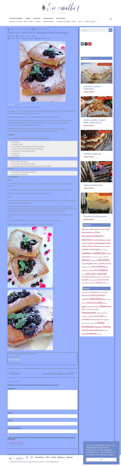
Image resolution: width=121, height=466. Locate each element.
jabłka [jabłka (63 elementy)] (100, 302)
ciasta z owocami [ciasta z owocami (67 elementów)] (91, 249)
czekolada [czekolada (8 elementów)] (105, 257)
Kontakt (37, 18)
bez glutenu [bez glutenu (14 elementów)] (102, 229)
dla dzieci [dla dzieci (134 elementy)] (104, 260)
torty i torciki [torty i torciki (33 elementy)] (103, 280)
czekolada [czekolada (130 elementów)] (95, 299)
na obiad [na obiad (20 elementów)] (91, 270)
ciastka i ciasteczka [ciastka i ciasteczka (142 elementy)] (94, 253)
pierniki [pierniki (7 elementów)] (83, 274)
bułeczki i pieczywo (16, 21)
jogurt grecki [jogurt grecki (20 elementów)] (91, 307)
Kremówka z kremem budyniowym (92, 88)
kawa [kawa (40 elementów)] (109, 306)
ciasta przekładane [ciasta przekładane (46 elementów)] (96, 243)
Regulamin (61, 18)
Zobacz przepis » (89, 91)
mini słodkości (49, 21)
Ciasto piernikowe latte (93, 185)
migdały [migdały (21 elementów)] (90, 316)
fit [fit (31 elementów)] (87, 263)
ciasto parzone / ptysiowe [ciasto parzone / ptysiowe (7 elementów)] (96, 257)
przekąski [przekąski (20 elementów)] (85, 277)
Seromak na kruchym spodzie (95, 216)
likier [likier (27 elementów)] (83, 309)
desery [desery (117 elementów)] (86, 260)
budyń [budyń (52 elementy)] (93, 295)
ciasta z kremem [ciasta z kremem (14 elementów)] (105, 246)
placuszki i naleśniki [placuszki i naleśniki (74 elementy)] (96, 273)
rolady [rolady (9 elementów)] (107, 277)
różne (74, 21)
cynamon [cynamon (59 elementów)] (100, 295)
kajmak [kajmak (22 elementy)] (97, 307)
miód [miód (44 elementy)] (95, 316)
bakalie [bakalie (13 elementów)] (90, 292)
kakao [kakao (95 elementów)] (103, 306)
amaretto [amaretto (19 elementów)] (85, 292)
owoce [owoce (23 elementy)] (92, 319)
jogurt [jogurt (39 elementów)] (84, 306)
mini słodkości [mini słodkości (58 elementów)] (98, 266)
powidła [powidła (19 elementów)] (97, 319)
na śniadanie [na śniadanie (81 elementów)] (101, 270)
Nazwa (10, 413)
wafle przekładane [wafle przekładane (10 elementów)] (90, 283)
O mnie (28, 18)
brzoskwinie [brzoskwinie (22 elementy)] (86, 295)
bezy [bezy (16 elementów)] (93, 232)
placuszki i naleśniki (63, 21)
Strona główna (16, 18)
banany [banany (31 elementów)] (95, 292)
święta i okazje (91, 21)
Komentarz (12, 389)
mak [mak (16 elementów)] (87, 309)
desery (39, 21)
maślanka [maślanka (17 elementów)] (85, 316)
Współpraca (49, 18)
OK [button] (101, 459)
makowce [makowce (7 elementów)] (88, 267)
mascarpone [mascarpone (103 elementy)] (89, 312)
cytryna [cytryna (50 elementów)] (85, 299)
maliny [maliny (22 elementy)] (90, 309)
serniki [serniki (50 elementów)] (85, 279)
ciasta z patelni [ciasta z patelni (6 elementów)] (103, 249)
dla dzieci (17, 29)
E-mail (10, 420)
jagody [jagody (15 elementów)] (105, 303)
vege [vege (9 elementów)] (83, 283)
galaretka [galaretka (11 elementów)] (84, 303)
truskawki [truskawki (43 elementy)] (98, 327)
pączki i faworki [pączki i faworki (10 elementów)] (101, 277)
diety (81, 21)
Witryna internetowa (14, 428)
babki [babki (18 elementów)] (96, 229)
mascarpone (46, 29)
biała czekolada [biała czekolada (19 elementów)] (103, 292)
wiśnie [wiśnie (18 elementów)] (106, 330)
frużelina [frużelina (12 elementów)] (108, 299)
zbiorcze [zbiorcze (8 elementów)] (106, 283)
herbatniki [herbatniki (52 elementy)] (91, 302)
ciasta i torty (29, 21)
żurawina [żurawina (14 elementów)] (99, 334)
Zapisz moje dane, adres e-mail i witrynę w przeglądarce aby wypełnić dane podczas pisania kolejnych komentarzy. (41, 438)
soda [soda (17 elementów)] (95, 323)
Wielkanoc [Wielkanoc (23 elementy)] (99, 283)
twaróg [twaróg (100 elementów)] (106, 326)
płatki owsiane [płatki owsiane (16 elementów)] (86, 323)
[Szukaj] (110, 30)
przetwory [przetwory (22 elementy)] (93, 277)
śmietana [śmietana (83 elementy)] (91, 333)
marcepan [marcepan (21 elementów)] (96, 309)
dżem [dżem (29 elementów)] (104, 299)
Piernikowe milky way (92, 154)
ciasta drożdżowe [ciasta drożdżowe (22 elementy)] (99, 240)
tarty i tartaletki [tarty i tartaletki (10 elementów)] (93, 280)
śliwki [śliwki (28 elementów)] (84, 334)
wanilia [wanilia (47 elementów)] (85, 330)
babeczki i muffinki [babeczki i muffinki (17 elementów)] (88, 229)
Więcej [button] (111, 455)
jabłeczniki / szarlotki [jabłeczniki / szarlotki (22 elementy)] (97, 264)
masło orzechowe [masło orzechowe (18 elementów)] (102, 313)
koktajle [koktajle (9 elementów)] (84, 267)
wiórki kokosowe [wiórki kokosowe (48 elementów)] (96, 330)
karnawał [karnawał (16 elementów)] (108, 264)
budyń (40, 29)
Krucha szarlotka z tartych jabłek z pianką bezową (95, 121)
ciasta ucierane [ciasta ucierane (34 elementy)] (93, 246)
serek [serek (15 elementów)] (91, 323)
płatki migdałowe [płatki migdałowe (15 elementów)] (104, 319)
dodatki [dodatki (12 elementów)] (84, 264)
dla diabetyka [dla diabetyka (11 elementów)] (94, 260)
